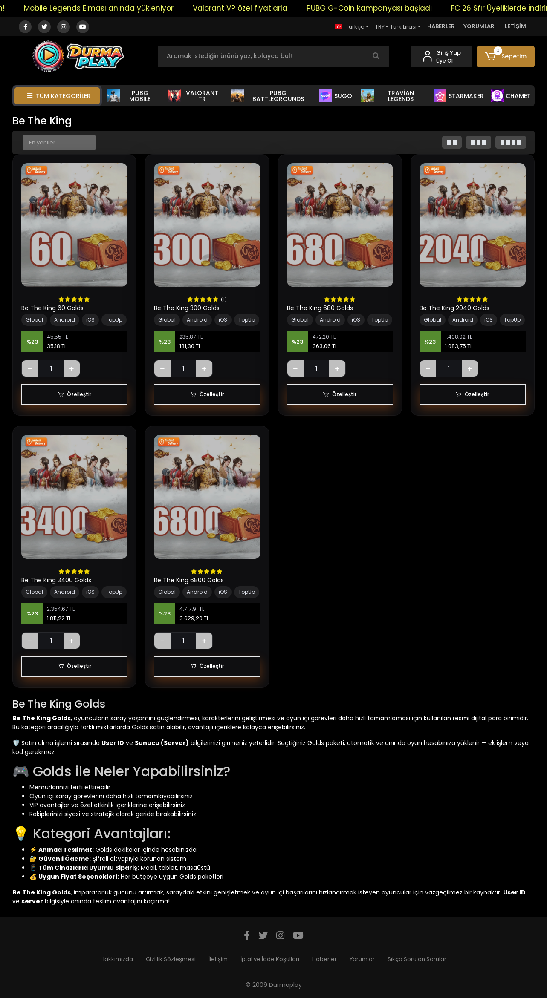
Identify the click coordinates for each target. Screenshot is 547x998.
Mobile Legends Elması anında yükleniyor (105, 8)
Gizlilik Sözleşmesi (171, 959)
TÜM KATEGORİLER (59, 96)
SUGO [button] (335, 95)
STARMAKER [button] (459, 95)
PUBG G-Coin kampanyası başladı (376, 8)
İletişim (218, 959)
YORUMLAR (479, 26)
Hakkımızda (117, 959)
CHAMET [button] (511, 95)
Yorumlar (362, 959)
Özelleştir (75, 394)
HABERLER (441, 26)
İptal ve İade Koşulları (269, 959)
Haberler (324, 959)
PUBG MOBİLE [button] (128, 96)
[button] (506, 56)
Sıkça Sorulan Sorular (417, 959)
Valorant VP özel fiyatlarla (247, 8)
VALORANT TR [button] (193, 96)
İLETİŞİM (514, 26)
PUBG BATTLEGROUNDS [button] (267, 96)
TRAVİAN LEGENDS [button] (387, 96)
